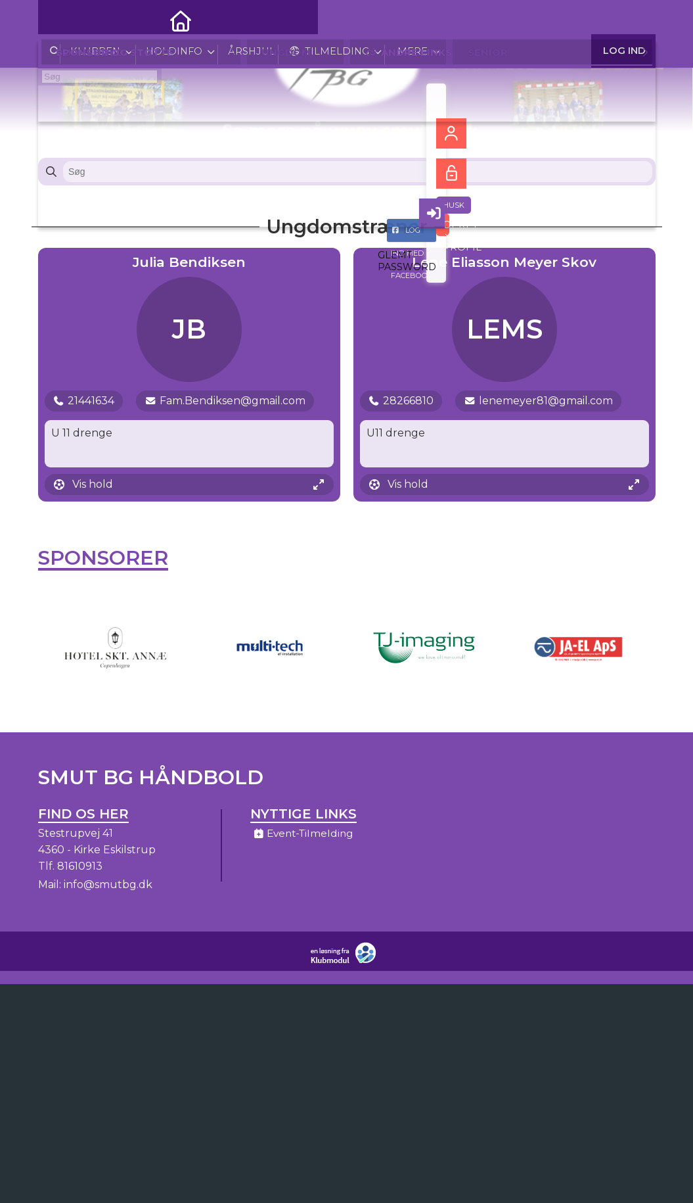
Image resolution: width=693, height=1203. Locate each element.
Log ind (624, 19)
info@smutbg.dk (108, 890)
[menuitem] (58, 19)
